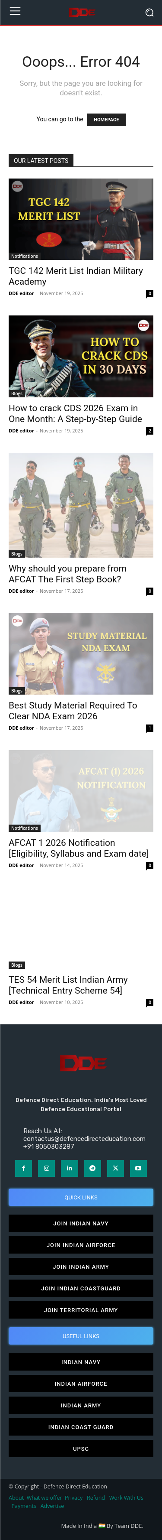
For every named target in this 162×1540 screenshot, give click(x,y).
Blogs (16, 393)
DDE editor (21, 293)
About (16, 1497)
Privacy (74, 1497)
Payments (24, 1506)
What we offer (44, 1497)
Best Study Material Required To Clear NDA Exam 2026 (73, 710)
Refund (96, 1497)
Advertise (52, 1506)
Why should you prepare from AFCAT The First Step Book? (68, 574)
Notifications (24, 256)
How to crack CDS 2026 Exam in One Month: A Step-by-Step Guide (75, 413)
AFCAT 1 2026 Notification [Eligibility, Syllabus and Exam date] (79, 848)
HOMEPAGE (106, 120)
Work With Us (126, 1497)
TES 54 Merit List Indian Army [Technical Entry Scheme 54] (68, 985)
